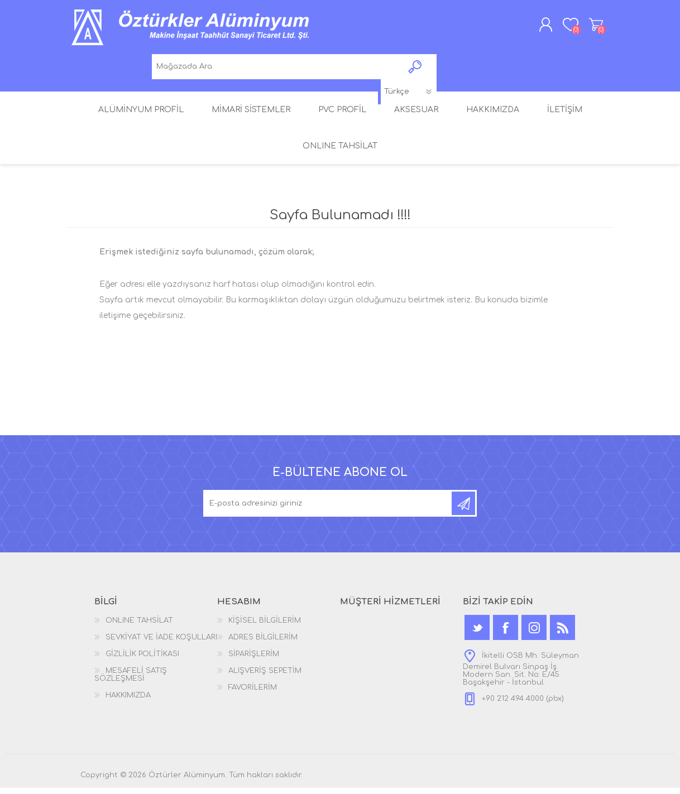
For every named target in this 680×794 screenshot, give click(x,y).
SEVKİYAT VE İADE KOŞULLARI (161, 643)
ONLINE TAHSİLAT (139, 627)
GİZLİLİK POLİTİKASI (142, 660)
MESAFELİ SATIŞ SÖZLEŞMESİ (130, 681)
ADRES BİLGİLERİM (263, 643)
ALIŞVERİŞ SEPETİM (587, 27)
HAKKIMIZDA (128, 701)
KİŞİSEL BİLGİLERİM (264, 627)
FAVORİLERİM (252, 693)
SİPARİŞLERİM (253, 660)
